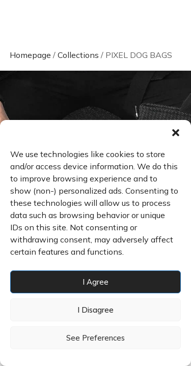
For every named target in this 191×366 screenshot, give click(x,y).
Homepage (30, 55)
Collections (78, 55)
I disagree (95, 310)
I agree (95, 282)
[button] (176, 133)
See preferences (95, 338)
